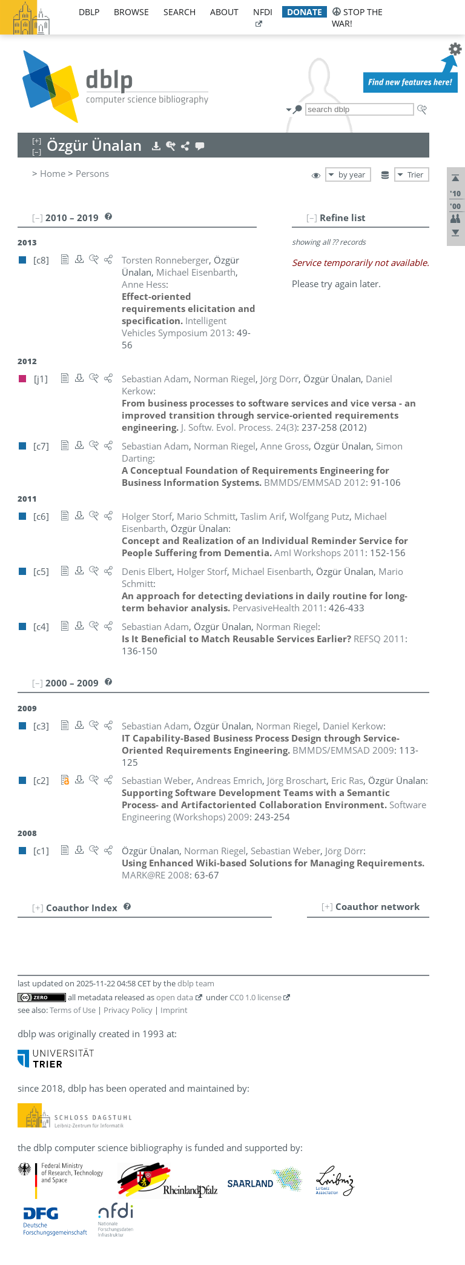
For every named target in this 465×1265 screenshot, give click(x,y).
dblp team (195, 983)
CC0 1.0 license (255, 997)
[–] (311, 217)
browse (131, 12)
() (239, 427)
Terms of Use (73, 1009)
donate (304, 12)
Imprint (174, 1009)
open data (174, 997)
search (179, 12)
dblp (89, 12)
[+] (327, 906)
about (224, 12)
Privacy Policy (128, 1009)
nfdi (262, 12)
